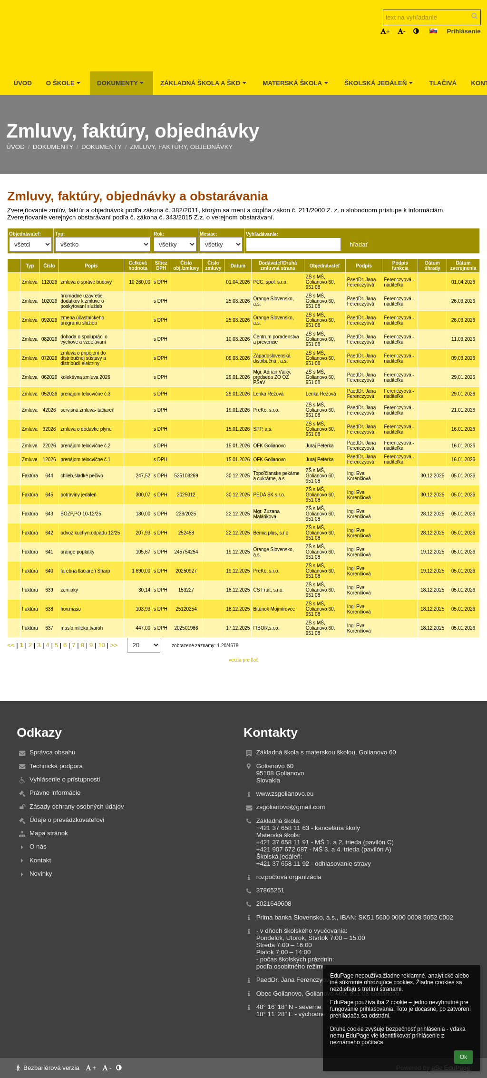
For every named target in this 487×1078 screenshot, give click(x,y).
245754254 (186, 551)
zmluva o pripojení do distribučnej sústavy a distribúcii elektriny (83, 358)
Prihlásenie (464, 31)
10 (101, 645)
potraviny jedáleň (78, 494)
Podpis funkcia (400, 265)
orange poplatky (77, 551)
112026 (49, 282)
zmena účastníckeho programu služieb (82, 320)
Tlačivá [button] (443, 83)
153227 (186, 590)
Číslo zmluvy (213, 265)
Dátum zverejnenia (463, 265)
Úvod (15, 146)
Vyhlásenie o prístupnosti (64, 779)
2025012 (186, 494)
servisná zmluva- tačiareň (87, 410)
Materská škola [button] (296, 83)
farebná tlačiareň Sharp (85, 571)
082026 (49, 339)
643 (49, 513)
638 (49, 609)
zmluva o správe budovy (86, 282)
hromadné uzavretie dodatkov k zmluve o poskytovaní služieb (82, 301)
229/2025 (186, 513)
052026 (49, 393)
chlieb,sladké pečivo (81, 475)
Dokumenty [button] (121, 83)
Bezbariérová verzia (49, 1067)
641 (49, 551)
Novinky (40, 873)
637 (49, 628)
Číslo (49, 265)
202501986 (186, 628)
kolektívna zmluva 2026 (85, 377)
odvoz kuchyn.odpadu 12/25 (90, 532)
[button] (433, 31)
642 (49, 532)
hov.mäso (70, 609)
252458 (186, 532)
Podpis (363, 265)
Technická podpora (56, 766)
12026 (49, 459)
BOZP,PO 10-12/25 (80, 513)
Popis (91, 265)
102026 (49, 301)
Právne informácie (54, 792)
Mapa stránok (48, 833)
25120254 (186, 609)
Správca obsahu (52, 752)
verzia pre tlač (243, 660)
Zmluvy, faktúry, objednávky (181, 146)
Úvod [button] (22, 83)
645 (49, 494)
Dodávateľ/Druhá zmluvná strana (278, 265)
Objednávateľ (325, 265)
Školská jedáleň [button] (379, 83)
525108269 (186, 475)
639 (49, 590)
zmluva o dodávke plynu (85, 429)
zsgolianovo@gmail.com (290, 807)
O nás (38, 846)
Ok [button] (463, 1057)
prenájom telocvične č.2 (85, 445)
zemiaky (69, 590)
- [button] (401, 31)
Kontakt (40, 860)
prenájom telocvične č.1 (85, 459)
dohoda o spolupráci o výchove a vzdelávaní (83, 339)
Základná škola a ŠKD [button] (204, 83)
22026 (49, 445)
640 (49, 571)
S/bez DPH (161, 265)
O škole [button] (64, 83)
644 (49, 475)
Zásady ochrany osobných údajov (76, 806)
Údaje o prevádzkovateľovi (66, 819)
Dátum (238, 265)
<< (11, 645)
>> (114, 645)
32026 (49, 429)
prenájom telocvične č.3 (85, 393)
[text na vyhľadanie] (432, 17)
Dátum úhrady (432, 265)
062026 (49, 377)
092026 (49, 320)
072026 (49, 358)
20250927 (186, 571)
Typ (30, 265)
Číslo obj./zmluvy (186, 265)
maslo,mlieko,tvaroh (81, 628)
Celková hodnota (137, 265)
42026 (49, 410)
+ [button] (385, 31)
